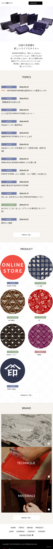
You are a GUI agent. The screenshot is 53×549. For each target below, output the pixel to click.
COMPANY (20, 531)
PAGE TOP (48, 546)
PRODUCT (40, 528)
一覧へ (26, 235)
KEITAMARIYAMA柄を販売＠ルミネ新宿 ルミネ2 (26, 91)
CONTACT (31, 531)
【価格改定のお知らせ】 (11, 102)
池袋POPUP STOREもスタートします (16, 136)
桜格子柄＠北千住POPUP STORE (14, 185)
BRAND (30, 528)
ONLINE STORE (25, 535)
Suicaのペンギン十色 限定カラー (14, 148)
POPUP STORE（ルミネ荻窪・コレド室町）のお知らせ (23, 174)
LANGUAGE (33, 3)
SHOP (11, 531)
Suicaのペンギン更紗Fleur (11, 125)
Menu (49, 3)
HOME (13, 528)
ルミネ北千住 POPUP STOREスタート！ (17, 113)
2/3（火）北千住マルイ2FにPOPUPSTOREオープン (22, 197)
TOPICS (21, 528)
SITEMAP (41, 531)
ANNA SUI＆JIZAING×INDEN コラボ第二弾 (18, 162)
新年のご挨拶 (6, 223)
